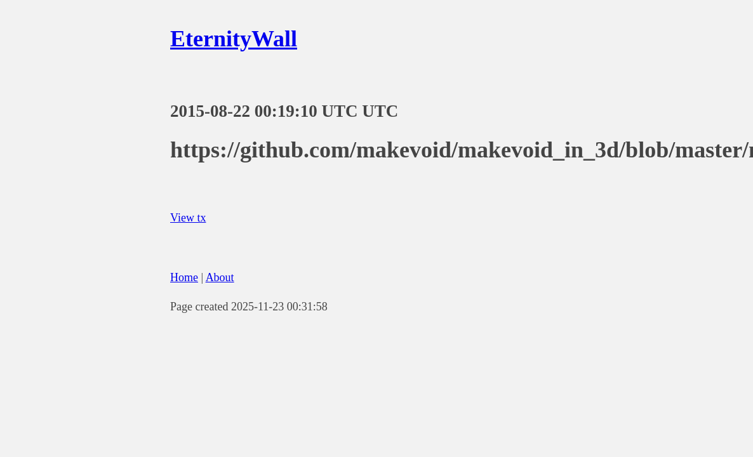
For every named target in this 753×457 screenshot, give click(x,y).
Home (184, 277)
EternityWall (233, 38)
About (220, 277)
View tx (188, 217)
